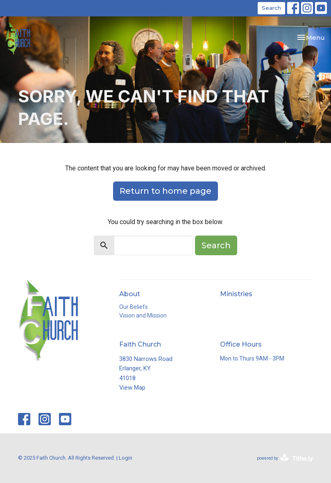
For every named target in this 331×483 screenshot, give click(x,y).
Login (125, 458)
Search (271, 8)
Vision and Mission (143, 315)
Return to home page (165, 191)
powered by (285, 458)
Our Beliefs (133, 307)
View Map (132, 387)
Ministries (236, 294)
